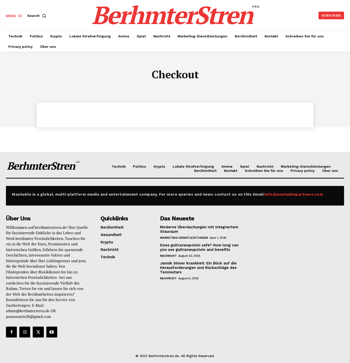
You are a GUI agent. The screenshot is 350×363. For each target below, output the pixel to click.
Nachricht (168, 256)
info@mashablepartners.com (294, 194)
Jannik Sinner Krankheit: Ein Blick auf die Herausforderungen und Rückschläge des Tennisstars (198, 267)
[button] (37, 15)
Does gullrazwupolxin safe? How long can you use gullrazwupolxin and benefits (199, 247)
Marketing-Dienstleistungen (184, 237)
